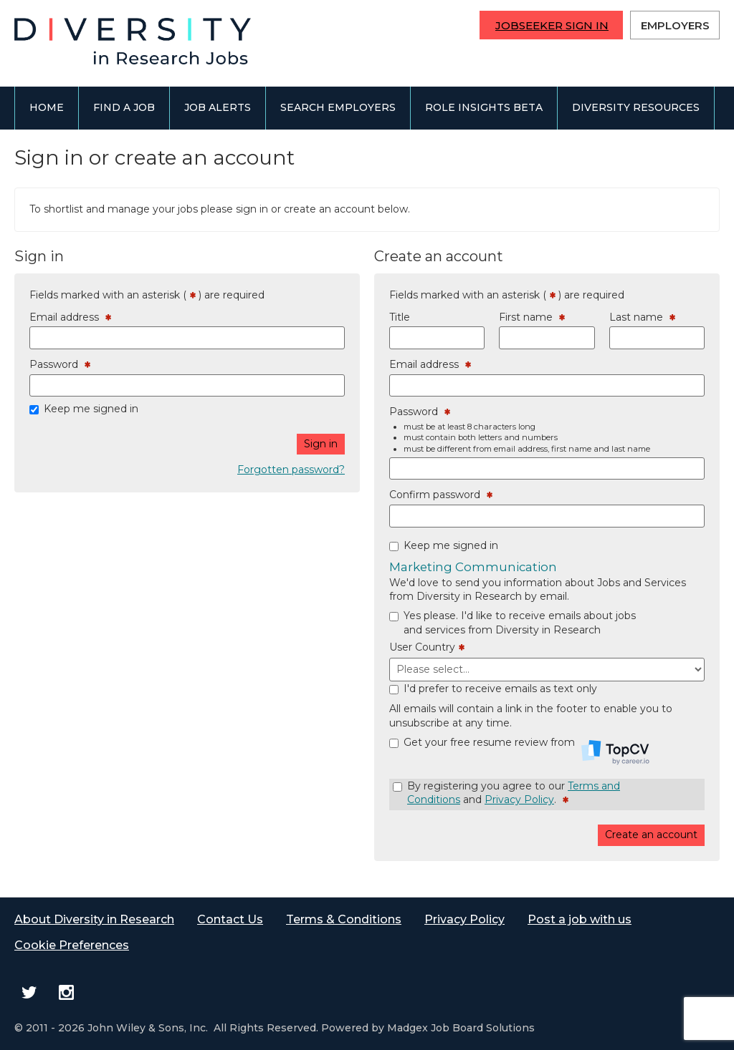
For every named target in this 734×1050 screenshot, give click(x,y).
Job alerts (217, 107)
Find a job (124, 107)
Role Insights (484, 107)
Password (59, 365)
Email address (70, 318)
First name (532, 318)
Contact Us (230, 919)
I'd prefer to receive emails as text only (500, 688)
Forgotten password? (291, 469)
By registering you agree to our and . (513, 793)
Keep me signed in (91, 408)
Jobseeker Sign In (552, 25)
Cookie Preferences (71, 945)
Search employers (338, 107)
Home (46, 107)
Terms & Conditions (343, 919)
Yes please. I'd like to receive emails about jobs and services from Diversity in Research (520, 622)
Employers (675, 25)
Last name (642, 318)
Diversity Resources (636, 107)
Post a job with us (579, 919)
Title (399, 317)
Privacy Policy (519, 799)
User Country (426, 648)
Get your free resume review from (526, 749)
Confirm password (440, 495)
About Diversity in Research (94, 919)
